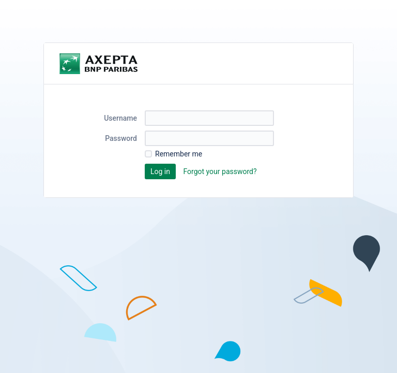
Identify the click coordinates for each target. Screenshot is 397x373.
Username (120, 118)
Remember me (178, 154)
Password (121, 138)
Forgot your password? (219, 171)
